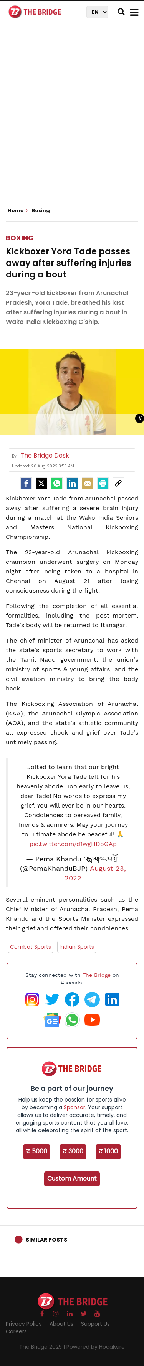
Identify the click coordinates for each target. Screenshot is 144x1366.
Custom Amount (72, 1178)
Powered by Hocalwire (95, 1347)
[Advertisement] (72, 118)
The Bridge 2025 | (42, 1347)
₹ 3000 (73, 1151)
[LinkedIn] (72, 483)
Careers (16, 1331)
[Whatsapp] (57, 483)
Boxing (20, 238)
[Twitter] (41, 483)
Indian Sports (77, 947)
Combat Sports (30, 947)
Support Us (95, 1324)
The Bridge (97, 975)
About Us (61, 1324)
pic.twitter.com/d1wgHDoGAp (73, 843)
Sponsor (74, 1107)
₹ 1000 (108, 1151)
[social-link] (118, 483)
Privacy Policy (24, 1324)
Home (18, 210)
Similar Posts (46, 1240)
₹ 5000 (36, 1151)
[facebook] (26, 483)
